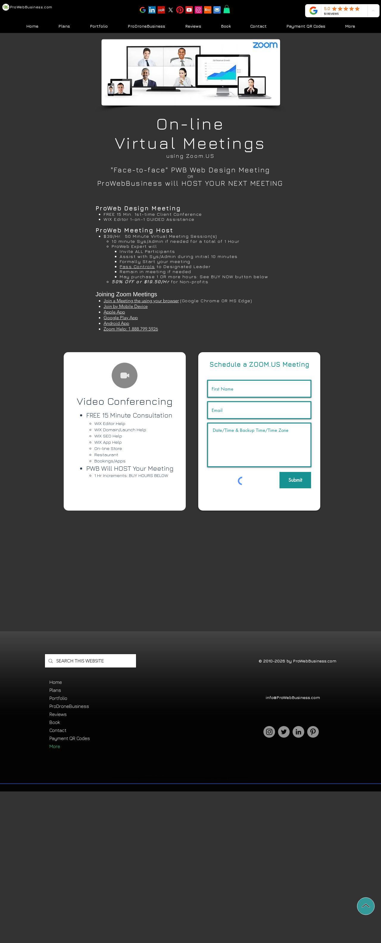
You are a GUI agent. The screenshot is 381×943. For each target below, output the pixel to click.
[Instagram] (269, 732)
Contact (57, 730)
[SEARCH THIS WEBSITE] (90, 661)
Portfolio (58, 698)
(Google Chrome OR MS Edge (215, 300)
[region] (125, 431)
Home (55, 682)
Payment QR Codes (69, 738)
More (54, 746)
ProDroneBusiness (69, 706)
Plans (55, 690)
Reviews (58, 714)
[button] (180, 10)
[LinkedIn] (298, 732)
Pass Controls (137, 266)
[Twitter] (284, 732)
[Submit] (295, 480)
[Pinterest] (313, 732)
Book (54, 722)
